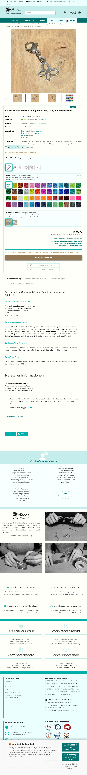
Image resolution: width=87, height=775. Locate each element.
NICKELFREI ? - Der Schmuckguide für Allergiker (62, 686)
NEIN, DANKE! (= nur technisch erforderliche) (70, 757)
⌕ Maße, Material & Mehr (35, 279)
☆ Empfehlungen (57, 279)
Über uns (70, 21)
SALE (60, 20)
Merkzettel (11, 5)
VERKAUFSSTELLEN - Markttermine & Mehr (61, 710)
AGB (6, 689)
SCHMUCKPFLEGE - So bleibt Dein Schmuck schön (63, 691)
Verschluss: (19, 158)
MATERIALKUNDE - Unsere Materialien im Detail (62, 683)
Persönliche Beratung (15, 1)
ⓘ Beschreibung (14, 279)
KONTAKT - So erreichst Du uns (57, 708)
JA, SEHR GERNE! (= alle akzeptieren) (70, 747)
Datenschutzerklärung (16, 756)
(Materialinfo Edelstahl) (39, 123)
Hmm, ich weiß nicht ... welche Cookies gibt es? (70, 766)
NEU (51, 20)
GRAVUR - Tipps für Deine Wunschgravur (60, 694)
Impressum (8, 681)
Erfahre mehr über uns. (14, 416)
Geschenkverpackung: (21, 213)
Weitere (42, 20)
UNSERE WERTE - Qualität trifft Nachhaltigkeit (62, 705)
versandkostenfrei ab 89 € (56, 1)
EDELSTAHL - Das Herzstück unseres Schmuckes (63, 681)
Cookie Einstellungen (11, 697)
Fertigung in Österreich (34, 1)
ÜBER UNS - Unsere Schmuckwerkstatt (60, 702)
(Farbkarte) (36, 133)
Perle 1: (43, 176)
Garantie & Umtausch (11, 687)
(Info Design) (38, 131)
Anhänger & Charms (29, 20)
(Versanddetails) (42, 119)
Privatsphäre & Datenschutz (13, 695)
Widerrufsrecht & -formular (13, 692)
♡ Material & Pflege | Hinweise (20, 284)
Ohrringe (15, 20)
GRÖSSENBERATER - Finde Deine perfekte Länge (63, 689)
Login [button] (72, 1)
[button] (82, 99)
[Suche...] (53, 13)
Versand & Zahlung (10, 684)
